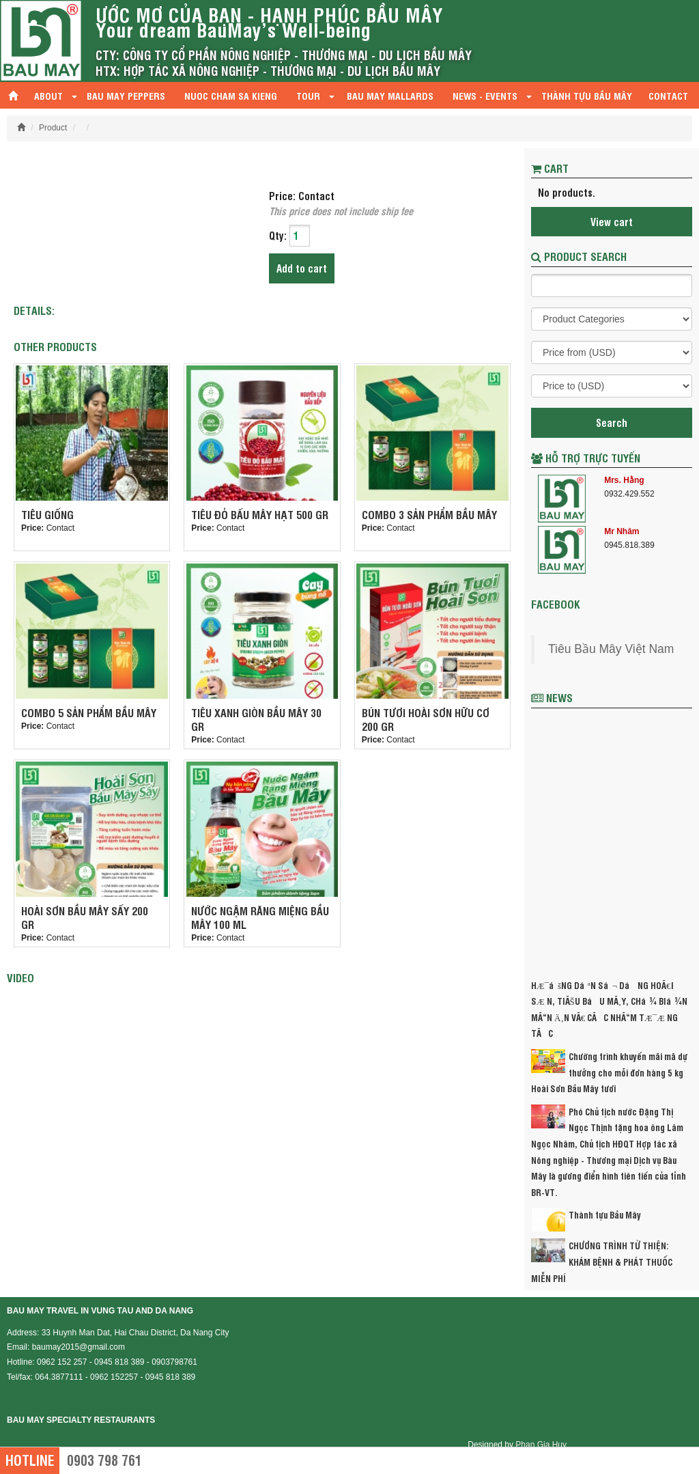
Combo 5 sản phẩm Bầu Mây (88, 712)
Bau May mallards (390, 95)
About (48, 95)
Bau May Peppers (126, 95)
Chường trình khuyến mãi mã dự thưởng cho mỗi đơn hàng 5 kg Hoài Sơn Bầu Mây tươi (609, 1072)
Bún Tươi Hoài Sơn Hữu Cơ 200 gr (425, 719)
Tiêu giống (47, 514)
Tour (308, 95)
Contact (668, 95)
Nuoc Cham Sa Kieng (230, 95)
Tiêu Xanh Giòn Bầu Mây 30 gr (256, 719)
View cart (611, 221)
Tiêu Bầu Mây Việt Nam (611, 649)
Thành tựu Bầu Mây (586, 95)
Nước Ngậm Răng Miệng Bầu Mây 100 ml (260, 917)
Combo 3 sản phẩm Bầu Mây (429, 514)
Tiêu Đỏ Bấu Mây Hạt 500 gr (259, 514)
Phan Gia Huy (541, 1444)
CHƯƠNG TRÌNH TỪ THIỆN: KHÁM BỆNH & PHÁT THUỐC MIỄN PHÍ (601, 1261)
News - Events (486, 95)
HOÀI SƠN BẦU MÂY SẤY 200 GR (84, 917)
